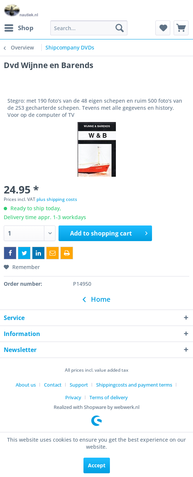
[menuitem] (18, 27)
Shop (19, 27)
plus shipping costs (57, 199)
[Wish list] (162, 27)
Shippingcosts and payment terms (134, 384)
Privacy (73, 397)
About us (26, 384)
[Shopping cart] (181, 27)
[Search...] (88, 27)
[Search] (119, 27)
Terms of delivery (108, 397)
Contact (52, 384)
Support (79, 384)
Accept (96, 465)
